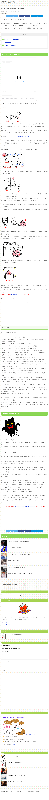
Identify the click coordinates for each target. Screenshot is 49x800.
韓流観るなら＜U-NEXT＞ (31, 734)
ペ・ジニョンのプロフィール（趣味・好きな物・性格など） (19, 554)
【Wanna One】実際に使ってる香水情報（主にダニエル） (19, 541)
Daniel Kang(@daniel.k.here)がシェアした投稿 (12, 98)
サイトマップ (5, 622)
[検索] (12, 595)
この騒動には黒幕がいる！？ (11, 45)
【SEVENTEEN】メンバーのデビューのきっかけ (16, 775)
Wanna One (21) (5, 667)
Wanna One (4, 13)
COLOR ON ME (14, 294)
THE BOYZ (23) (5, 651)
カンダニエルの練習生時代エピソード (19, 137)
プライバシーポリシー (7, 624)
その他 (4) (4, 670)
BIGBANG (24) (5, 664)
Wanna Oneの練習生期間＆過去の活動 (9, 584)
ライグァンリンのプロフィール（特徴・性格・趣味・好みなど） (20, 573)
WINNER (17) (5, 657)
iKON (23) (4, 654)
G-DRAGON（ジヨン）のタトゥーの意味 (14, 781)
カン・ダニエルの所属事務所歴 (11, 39)
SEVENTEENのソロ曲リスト (12, 768)
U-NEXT (13, 744)
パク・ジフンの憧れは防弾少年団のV (15, 547)
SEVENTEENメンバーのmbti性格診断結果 (14, 634)
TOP (8, 791)
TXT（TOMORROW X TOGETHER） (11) (11, 648)
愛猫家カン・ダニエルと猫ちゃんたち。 (15, 560)
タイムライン (8, 42)
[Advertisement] (24, 313)
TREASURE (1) (5, 661)
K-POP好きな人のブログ (9, 2)
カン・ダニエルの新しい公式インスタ (25, 506)
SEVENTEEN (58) (6, 645)
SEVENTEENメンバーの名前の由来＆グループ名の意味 (17, 756)
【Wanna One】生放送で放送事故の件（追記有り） (18, 567)
